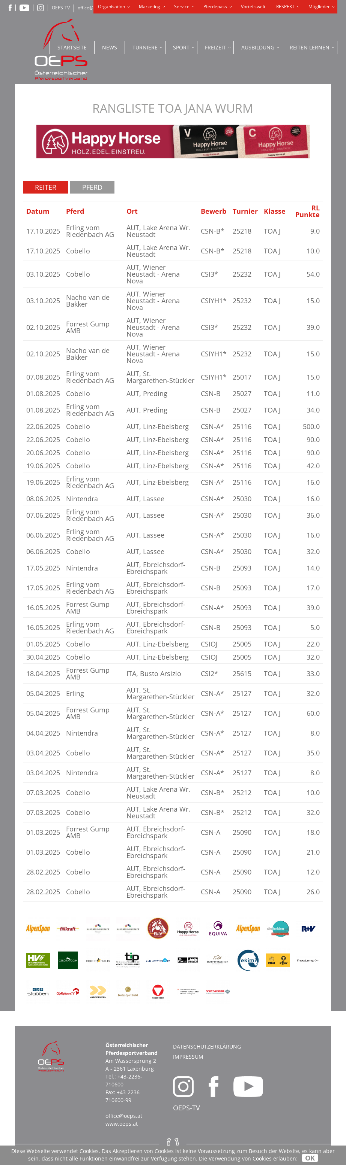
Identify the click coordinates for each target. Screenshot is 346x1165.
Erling (75, 693)
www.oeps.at (121, 1123)
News (109, 47)
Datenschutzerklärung (207, 1046)
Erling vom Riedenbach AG (90, 231)
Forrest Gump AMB (88, 327)
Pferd (92, 187)
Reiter (45, 187)
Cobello (78, 250)
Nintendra (82, 498)
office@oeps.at (123, 1115)
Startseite (72, 47)
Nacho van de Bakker (88, 300)
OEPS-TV (61, 7)
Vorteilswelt (253, 6)
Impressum (188, 1056)
